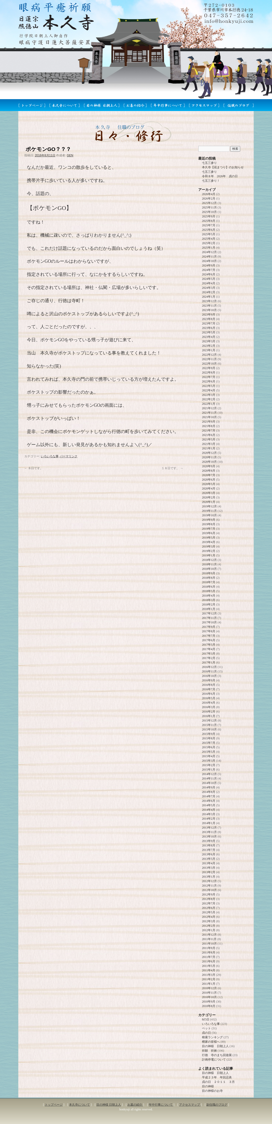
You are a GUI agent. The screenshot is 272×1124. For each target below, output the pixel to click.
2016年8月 (208, 685)
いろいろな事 (50, 456)
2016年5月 (208, 698)
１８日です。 (172, 468)
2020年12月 (209, 453)
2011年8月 (208, 952)
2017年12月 (209, 613)
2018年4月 (208, 595)
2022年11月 (209, 359)
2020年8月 (208, 470)
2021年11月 (209, 412)
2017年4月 (208, 649)
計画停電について (214, 1059)
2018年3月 (208, 600)
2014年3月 (208, 814)
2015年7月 (208, 743)
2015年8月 (208, 738)
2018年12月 (209, 560)
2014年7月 (208, 796)
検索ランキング (212, 1037)
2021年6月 (208, 435)
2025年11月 (209, 207)
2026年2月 (208, 198)
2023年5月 (208, 332)
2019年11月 (209, 511)
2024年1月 (208, 296)
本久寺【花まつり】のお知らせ (223, 167)
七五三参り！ (211, 180)
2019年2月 (208, 551)
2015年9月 (208, 734)
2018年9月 (208, 573)
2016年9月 (208, 680)
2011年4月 (208, 970)
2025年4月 (208, 238)
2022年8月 (208, 372)
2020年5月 (208, 484)
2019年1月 (208, 555)
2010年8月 (208, 1006)
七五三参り (209, 163)
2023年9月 (208, 314)
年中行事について (161, 1104)
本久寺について (79, 1104)
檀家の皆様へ (211, 1041)
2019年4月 (208, 542)
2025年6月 (208, 229)
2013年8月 (208, 845)
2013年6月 (208, 854)
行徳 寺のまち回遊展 (217, 1055)
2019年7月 (208, 528)
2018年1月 (208, 609)
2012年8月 (208, 899)
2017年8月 (208, 631)
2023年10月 (209, 310)
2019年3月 (208, 546)
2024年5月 (208, 279)
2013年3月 (208, 867)
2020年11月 (209, 457)
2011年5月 (208, 966)
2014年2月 (208, 818)
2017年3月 (208, 653)
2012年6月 (208, 908)
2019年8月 (208, 524)
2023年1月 (208, 350)
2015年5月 (208, 751)
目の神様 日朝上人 (215, 1046)
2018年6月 (208, 586)
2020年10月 (209, 461)
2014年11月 (209, 778)
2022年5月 (208, 386)
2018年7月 (208, 582)
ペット (206, 1028)
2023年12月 (209, 301)
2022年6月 (208, 381)
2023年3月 (208, 341)
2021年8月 (208, 426)
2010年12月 (209, 988)
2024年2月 (208, 292)
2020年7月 (208, 475)
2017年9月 (208, 627)
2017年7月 (208, 635)
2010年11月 (209, 992)
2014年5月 (208, 805)
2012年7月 (208, 903)
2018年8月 (208, 577)
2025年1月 (208, 247)
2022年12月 (209, 354)
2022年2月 (208, 399)
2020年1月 (208, 502)
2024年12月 (209, 252)
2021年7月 (208, 430)
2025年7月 (208, 225)
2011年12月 (209, 934)
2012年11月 (209, 885)
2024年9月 (208, 265)
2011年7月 (208, 957)
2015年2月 (208, 765)
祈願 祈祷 (209, 1050)
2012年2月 (208, 925)
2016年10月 (209, 676)
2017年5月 (208, 644)
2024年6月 (208, 274)
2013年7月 (208, 850)
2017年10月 (209, 622)
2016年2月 (208, 711)
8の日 (205, 1019)
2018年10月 (209, 569)
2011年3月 (208, 975)
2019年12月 (209, 506)
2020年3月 (208, 493)
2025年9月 (208, 216)
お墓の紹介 (135, 1104)
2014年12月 (209, 774)
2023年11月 (209, 305)
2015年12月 (209, 720)
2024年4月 (208, 283)
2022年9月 (208, 368)
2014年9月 (208, 787)
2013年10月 (209, 836)
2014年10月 (209, 783)
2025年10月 (209, 212)
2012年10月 (209, 890)
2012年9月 (208, 894)
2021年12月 (209, 408)
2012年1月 (208, 930)
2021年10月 (209, 417)
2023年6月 (208, 328)
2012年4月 (208, 917)
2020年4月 (208, 488)
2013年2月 (208, 872)
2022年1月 (208, 403)
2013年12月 (209, 827)
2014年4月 (208, 809)
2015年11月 (209, 725)
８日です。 (33, 468)
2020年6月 (208, 479)
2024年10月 (209, 261)
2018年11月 (209, 564)
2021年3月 (208, 444)
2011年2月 (208, 979)
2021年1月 (208, 448)
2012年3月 (208, 921)
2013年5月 (208, 859)
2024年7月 (208, 270)
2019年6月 (208, 533)
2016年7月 (208, 689)
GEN (70, 155)
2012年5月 (208, 912)
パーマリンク (69, 456)
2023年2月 (208, 345)
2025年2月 (208, 243)
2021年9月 (208, 421)
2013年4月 (208, 863)
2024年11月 (209, 256)
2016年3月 (208, 707)
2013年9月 (208, 841)
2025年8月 (208, 221)
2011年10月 (209, 943)
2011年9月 (208, 948)
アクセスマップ (190, 1104)
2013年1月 (208, 876)
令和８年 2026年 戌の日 (220, 176)
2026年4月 (208, 194)
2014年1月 (208, 823)
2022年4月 (208, 390)
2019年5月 (208, 537)
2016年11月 (209, 671)
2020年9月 (208, 466)
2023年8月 (208, 319)
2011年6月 (208, 961)
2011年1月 (208, 983)
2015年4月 (208, 756)
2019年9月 (208, 519)
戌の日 (206, 1033)
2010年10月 (209, 997)
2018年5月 (208, 591)
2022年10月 (209, 363)
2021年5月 (208, 439)
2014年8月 (208, 792)
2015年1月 (208, 769)
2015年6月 (208, 747)
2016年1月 (208, 716)
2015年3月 (208, 760)
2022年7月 (208, 377)
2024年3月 (208, 287)
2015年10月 (209, 729)
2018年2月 (208, 604)
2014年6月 (208, 801)
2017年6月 (208, 640)
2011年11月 (209, 939)
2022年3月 (208, 395)
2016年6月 (208, 693)
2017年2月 (208, 658)
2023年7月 (208, 323)
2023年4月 (208, 337)
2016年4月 (208, 702)
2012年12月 (209, 881)
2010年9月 (208, 1001)
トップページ (54, 1104)
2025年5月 (208, 234)
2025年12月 (209, 203)
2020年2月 (208, 497)
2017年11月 (209, 618)
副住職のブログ (216, 1104)
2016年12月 (209, 667)
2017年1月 (208, 662)
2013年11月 (209, 832)
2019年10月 (209, 515)
